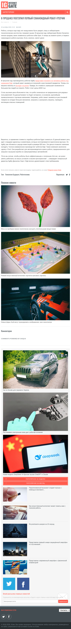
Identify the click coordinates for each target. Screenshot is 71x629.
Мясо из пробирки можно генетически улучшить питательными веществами (28, 229)
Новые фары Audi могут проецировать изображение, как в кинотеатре (26, 322)
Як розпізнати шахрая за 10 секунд (41, 524)
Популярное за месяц (35, 483)
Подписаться (63, 601)
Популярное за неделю (35, 479)
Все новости (5, 22)
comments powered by (13, 338)
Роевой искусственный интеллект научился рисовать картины (23, 275)
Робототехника (25, 174)
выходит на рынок (22, 85)
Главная (14, 22)
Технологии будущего (12, 174)
